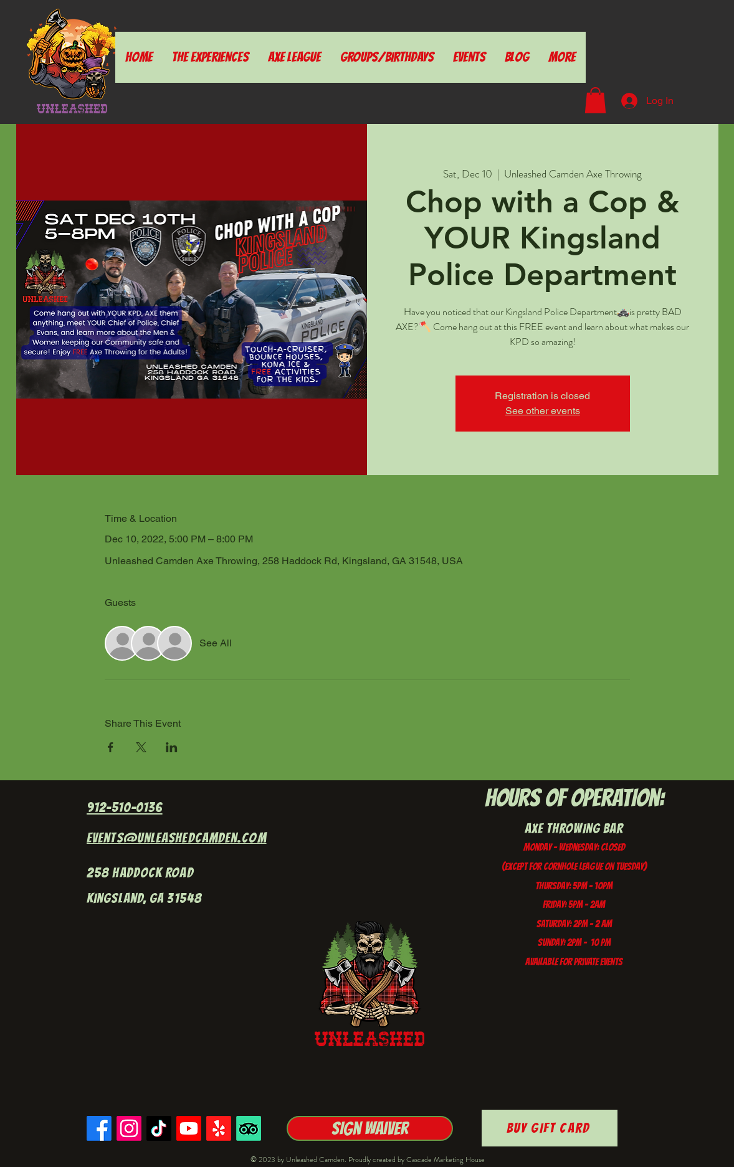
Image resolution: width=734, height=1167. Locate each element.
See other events (542, 411)
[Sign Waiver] (370, 1128)
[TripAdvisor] (248, 1128)
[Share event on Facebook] (111, 747)
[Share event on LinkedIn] (172, 747)
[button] (595, 100)
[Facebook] (99, 1128)
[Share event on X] (141, 747)
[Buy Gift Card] (549, 1128)
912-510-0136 (125, 807)
